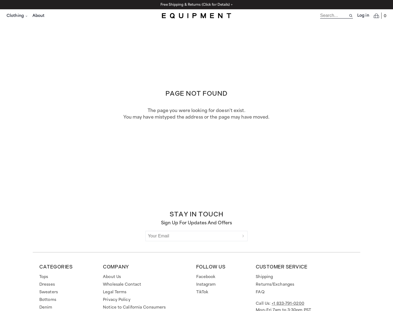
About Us (112, 277)
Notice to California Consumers (134, 307)
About (38, 16)
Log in (363, 15)
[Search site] (351, 16)
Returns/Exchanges (275, 284)
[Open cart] (380, 16)
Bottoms (47, 300)
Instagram (206, 284)
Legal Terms (114, 292)
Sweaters (48, 292)
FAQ (260, 292)
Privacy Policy (116, 300)
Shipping (264, 277)
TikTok (202, 292)
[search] (334, 15)
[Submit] (243, 236)
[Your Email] (192, 236)
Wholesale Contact (122, 284)
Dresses (47, 284)
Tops (43, 277)
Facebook (206, 277)
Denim (45, 307)
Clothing (17, 16)
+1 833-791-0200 (288, 304)
